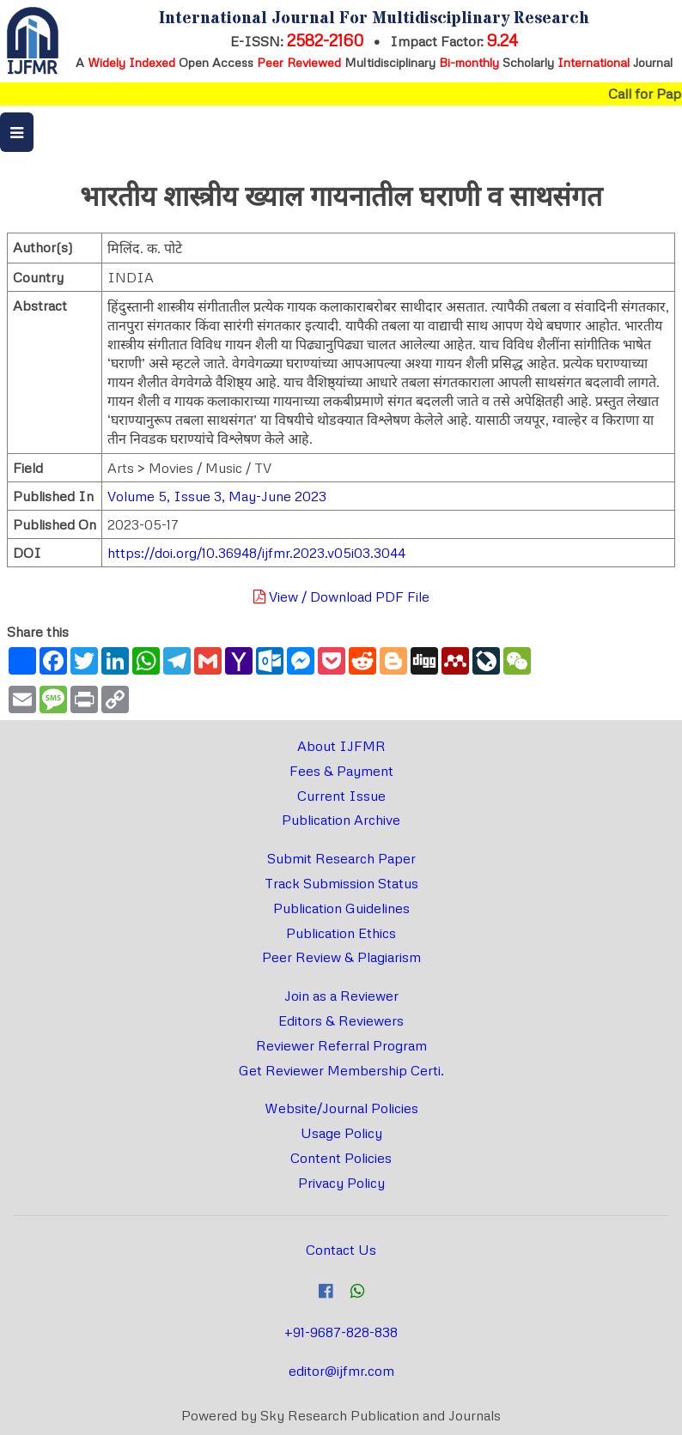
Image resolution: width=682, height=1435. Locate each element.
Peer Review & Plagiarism (341, 957)
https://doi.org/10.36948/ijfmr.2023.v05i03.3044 (256, 552)
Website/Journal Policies (341, 1108)
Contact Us (341, 1249)
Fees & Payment (341, 770)
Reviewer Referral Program (341, 1045)
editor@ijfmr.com (341, 1370)
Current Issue (341, 795)
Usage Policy (341, 1132)
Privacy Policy (341, 1182)
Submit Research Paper (341, 858)
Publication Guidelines (341, 908)
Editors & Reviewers (341, 1020)
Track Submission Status (341, 883)
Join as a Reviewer (341, 995)
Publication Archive (341, 819)
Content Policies (341, 1157)
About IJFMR (341, 745)
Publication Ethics (341, 933)
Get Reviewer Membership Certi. (341, 1070)
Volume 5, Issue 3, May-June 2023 (216, 496)
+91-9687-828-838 (341, 1332)
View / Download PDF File (341, 596)
